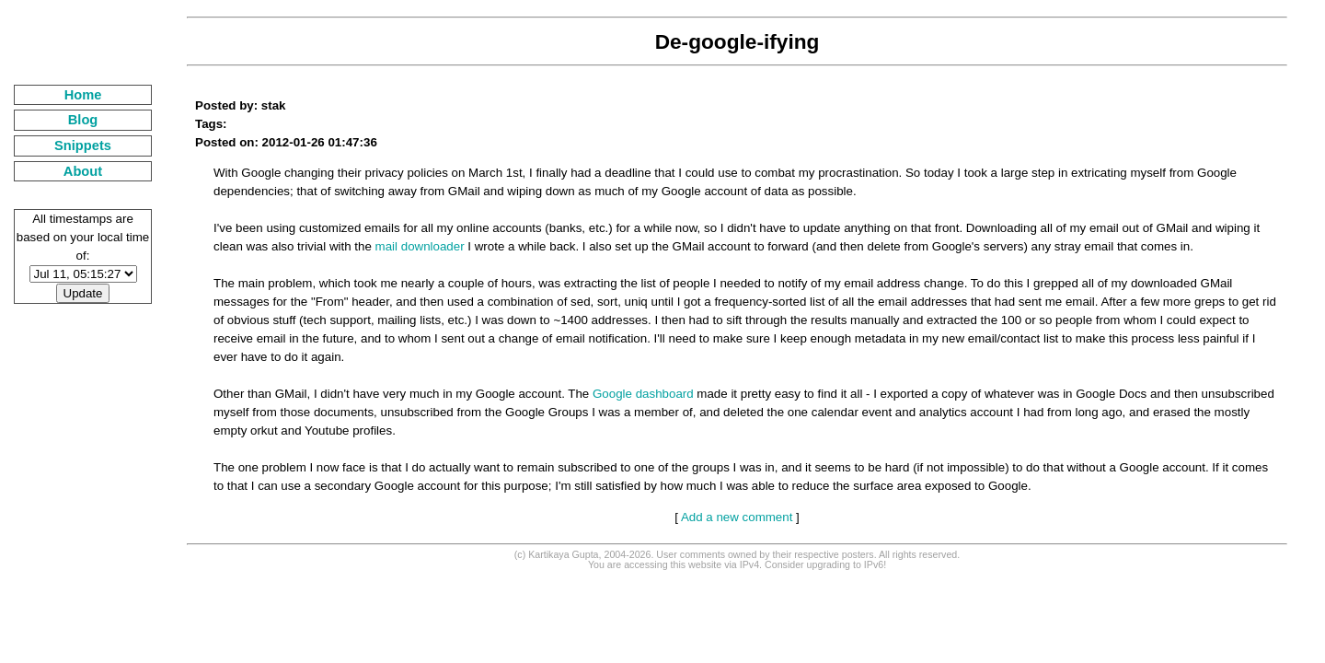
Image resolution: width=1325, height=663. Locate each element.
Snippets (82, 145)
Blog (83, 119)
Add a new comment (737, 517)
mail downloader (420, 246)
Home (83, 94)
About (82, 171)
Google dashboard (643, 394)
